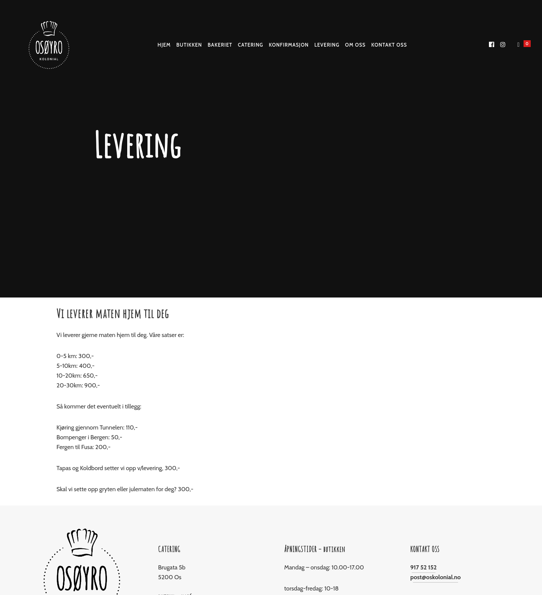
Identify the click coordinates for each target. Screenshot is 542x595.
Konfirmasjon (289, 45)
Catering (250, 45)
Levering (327, 45)
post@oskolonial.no (435, 577)
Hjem (164, 45)
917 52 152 (423, 567)
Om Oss (355, 45)
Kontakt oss (389, 45)
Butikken (189, 45)
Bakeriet (220, 45)
